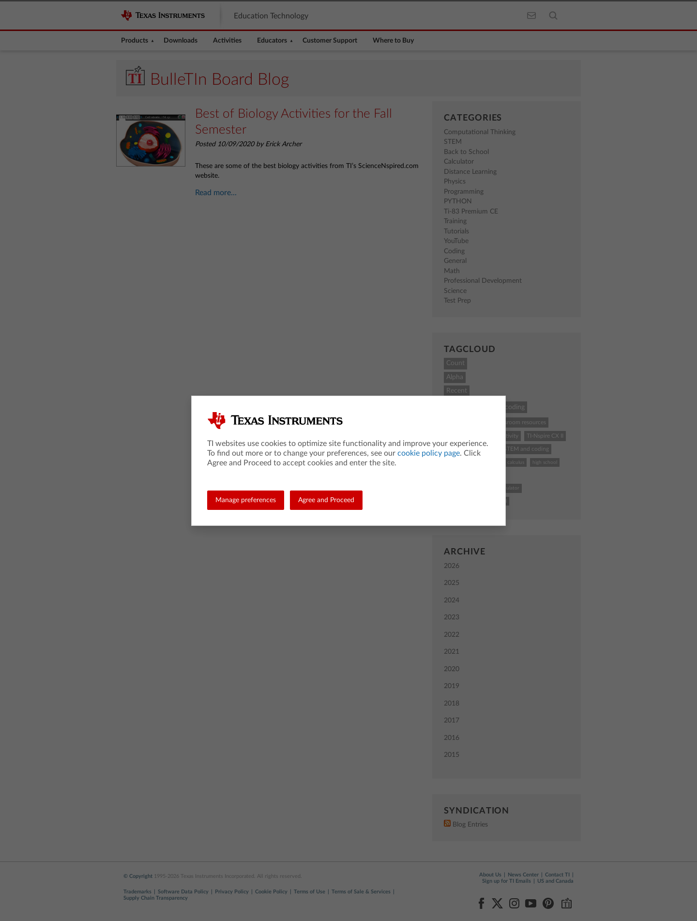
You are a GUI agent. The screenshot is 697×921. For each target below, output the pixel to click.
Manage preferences (245, 500)
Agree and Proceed (326, 500)
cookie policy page (428, 453)
